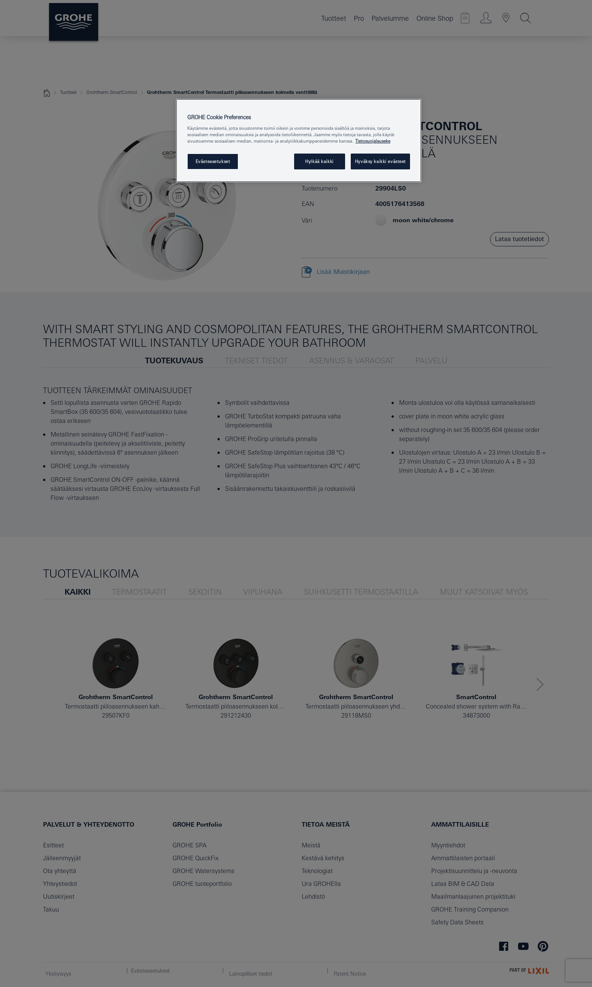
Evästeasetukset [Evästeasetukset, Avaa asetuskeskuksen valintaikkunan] (213, 161)
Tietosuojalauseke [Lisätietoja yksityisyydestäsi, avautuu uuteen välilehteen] (372, 140)
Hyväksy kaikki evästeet (380, 161)
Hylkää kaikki (319, 161)
